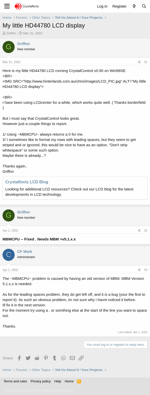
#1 (145, 62)
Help (57, 381)
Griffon (11, 33)
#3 (145, 270)
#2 (145, 230)
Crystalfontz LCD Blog (26, 182)
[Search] (144, 6)
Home (69, 381)
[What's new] (134, 6)
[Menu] (7, 6)
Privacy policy (41, 381)
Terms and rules (15, 381)
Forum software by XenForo (38, 390)
